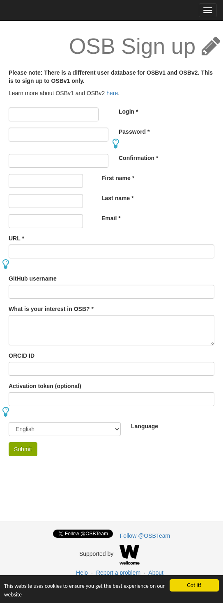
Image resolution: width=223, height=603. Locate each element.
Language (144, 426)
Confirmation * (138, 158)
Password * (134, 131)
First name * (117, 178)
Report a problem (118, 572)
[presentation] (71, 478)
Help (82, 572)
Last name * (117, 198)
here (112, 93)
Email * (111, 218)
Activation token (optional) (45, 386)
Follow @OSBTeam (145, 535)
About (155, 572)
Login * (128, 111)
